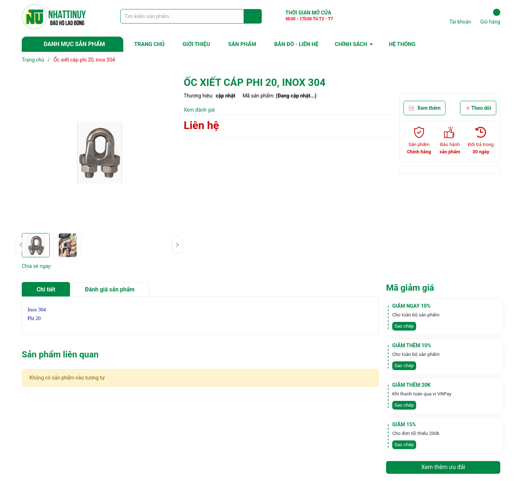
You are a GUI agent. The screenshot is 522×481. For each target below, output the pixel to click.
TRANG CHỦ (149, 44)
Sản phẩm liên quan (60, 354)
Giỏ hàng (490, 17)
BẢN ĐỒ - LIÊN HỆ (296, 44)
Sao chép (404, 326)
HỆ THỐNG (402, 44)
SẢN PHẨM (242, 44)
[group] (99, 152)
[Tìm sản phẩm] (191, 16)
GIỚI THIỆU (196, 44)
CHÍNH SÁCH (351, 44)
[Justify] (253, 16)
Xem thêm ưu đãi (443, 467)
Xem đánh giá (199, 110)
